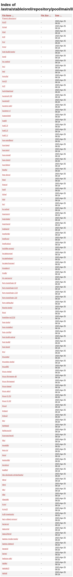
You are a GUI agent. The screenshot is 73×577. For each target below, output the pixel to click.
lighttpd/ (5, 426)
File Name (6, 15)
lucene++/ (6, 111)
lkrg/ (4, 313)
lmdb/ (4, 273)
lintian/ (5, 411)
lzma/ (4, 27)
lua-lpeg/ (6, 145)
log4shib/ (6, 234)
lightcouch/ (6, 431)
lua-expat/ (6, 155)
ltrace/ (4, 185)
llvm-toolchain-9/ (9, 283)
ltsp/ (4, 180)
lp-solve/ (5, 209)
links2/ (5, 416)
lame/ (4, 554)
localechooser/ (8, 263)
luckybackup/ (7, 91)
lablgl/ (4, 573)
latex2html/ (6, 534)
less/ (4, 455)
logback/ (5, 229)
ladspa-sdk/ (7, 559)
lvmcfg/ (5, 76)
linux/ (4, 406)
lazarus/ (5, 524)
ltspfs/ (4, 170)
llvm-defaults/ (7, 303)
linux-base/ (6, 386)
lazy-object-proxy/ (9, 519)
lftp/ (3, 440)
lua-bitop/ (6, 165)
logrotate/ (6, 219)
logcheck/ (6, 224)
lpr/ (3, 204)
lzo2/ (4, 22)
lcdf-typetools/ (8, 514)
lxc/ (3, 67)
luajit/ (4, 121)
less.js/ (5, 450)
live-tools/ (6, 322)
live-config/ (6, 332)
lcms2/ (5, 509)
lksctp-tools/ (7, 308)
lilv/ (3, 421)
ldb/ (3, 495)
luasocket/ (6, 116)
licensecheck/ (8, 436)
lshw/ (4, 194)
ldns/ (4, 480)
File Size (45, 15)
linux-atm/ (6, 391)
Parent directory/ (9, 18)
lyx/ (3, 42)
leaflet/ (5, 470)
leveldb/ (5, 445)
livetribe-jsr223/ (8, 317)
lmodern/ (6, 268)
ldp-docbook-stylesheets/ (12, 475)
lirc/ (3, 352)
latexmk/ (5, 529)
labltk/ (4, 563)
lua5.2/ (5, 130)
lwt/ (3, 71)
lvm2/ (4, 81)
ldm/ (4, 485)
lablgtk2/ (5, 568)
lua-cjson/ (6, 160)
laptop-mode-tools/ (10, 539)
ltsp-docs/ (6, 175)
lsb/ (3, 199)
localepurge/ (7, 254)
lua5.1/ (5, 135)
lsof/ (4, 190)
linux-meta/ (7, 372)
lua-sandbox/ (7, 140)
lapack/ (5, 549)
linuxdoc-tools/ (8, 362)
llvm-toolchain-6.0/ (10, 288)
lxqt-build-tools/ (8, 52)
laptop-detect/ (8, 544)
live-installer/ (7, 327)
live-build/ (6, 342)
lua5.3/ (5, 126)
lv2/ (3, 86)
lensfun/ (5, 465)
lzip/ (4, 32)
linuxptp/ (5, 357)
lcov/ (4, 504)
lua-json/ (5, 150)
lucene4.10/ (7, 96)
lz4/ (3, 37)
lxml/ (4, 57)
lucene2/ (6, 101)
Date (57, 15)
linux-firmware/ (8, 381)
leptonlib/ (6, 460)
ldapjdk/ (5, 500)
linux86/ (5, 367)
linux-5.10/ (6, 401)
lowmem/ (6, 214)
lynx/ (4, 47)
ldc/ (3, 490)
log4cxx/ (5, 239)
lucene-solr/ (7, 106)
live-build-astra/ (8, 337)
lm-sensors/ (7, 278)
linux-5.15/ (6, 396)
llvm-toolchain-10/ (9, 298)
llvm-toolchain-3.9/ (10, 293)
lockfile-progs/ (8, 249)
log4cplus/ (6, 244)
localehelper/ (7, 258)
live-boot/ (6, 347)
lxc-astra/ (6, 62)
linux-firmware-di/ (9, 376)
